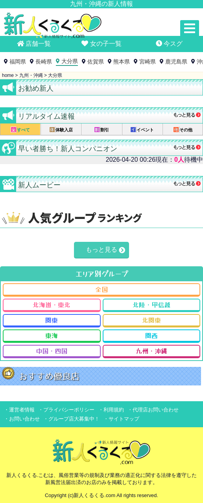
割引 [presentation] (101, 130)
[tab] (20, 129)
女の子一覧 (101, 43)
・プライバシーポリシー (66, 410)
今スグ (169, 43)
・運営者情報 (19, 410)
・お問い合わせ (22, 419)
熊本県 (121, 61)
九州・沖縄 (151, 350)
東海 (51, 335)
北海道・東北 (51, 304)
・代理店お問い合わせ (153, 410)
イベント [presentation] (142, 130)
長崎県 (43, 61)
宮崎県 (147, 61)
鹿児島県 (176, 61)
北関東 (151, 320)
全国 (101, 289)
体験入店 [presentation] (61, 130)
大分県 (69, 61)
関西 (151, 335)
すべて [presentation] (20, 130)
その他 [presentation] (182, 130)
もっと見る (101, 249)
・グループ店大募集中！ (71, 419)
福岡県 (17, 61)
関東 (51, 320)
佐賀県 (95, 61)
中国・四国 (51, 350)
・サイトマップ (121, 419)
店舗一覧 (34, 43)
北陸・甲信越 (151, 304)
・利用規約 (111, 410)
